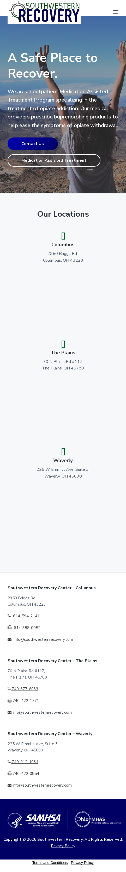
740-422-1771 (23, 700)
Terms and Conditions (50, 863)
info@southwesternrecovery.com (43, 639)
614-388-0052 (27, 627)
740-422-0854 (23, 773)
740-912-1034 (23, 761)
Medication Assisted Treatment (53, 160)
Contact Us (32, 144)
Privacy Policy (63, 846)
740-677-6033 (23, 689)
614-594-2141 (26, 616)
